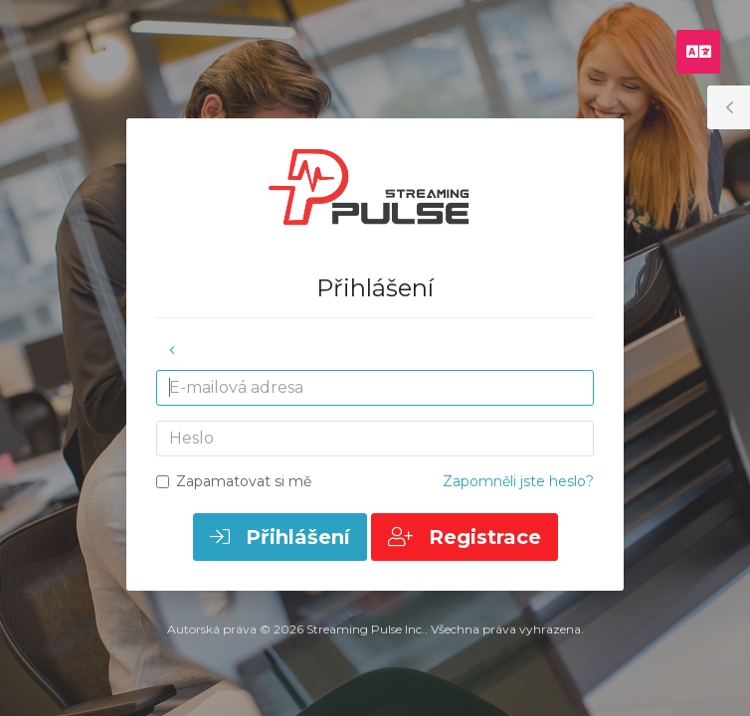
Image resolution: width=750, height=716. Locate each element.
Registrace (464, 537)
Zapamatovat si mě (233, 481)
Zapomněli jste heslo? (518, 481)
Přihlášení (280, 537)
